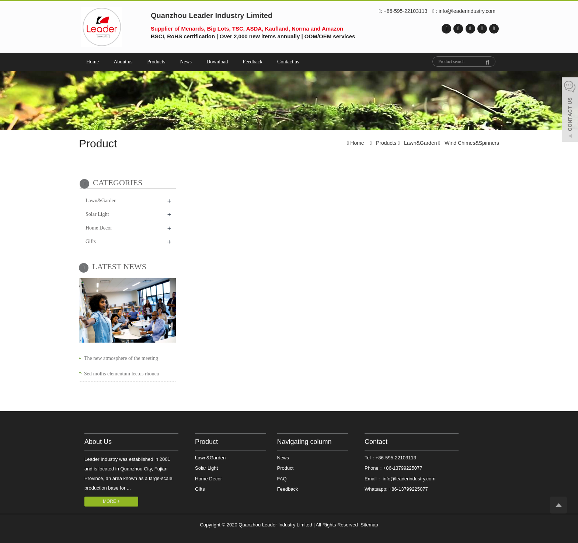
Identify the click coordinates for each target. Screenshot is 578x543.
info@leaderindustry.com (409, 478)
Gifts (91, 241)
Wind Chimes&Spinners (471, 143)
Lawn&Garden (420, 143)
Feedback (252, 61)
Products (156, 61)
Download (217, 61)
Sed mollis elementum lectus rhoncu (121, 373)
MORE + (111, 501)
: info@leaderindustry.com (463, 11)
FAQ (282, 478)
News (186, 61)
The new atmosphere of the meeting (121, 358)
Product (206, 441)
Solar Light (97, 214)
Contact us (288, 61)
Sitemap (369, 525)
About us (123, 61)
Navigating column (304, 441)
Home (92, 61)
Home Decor (99, 228)
